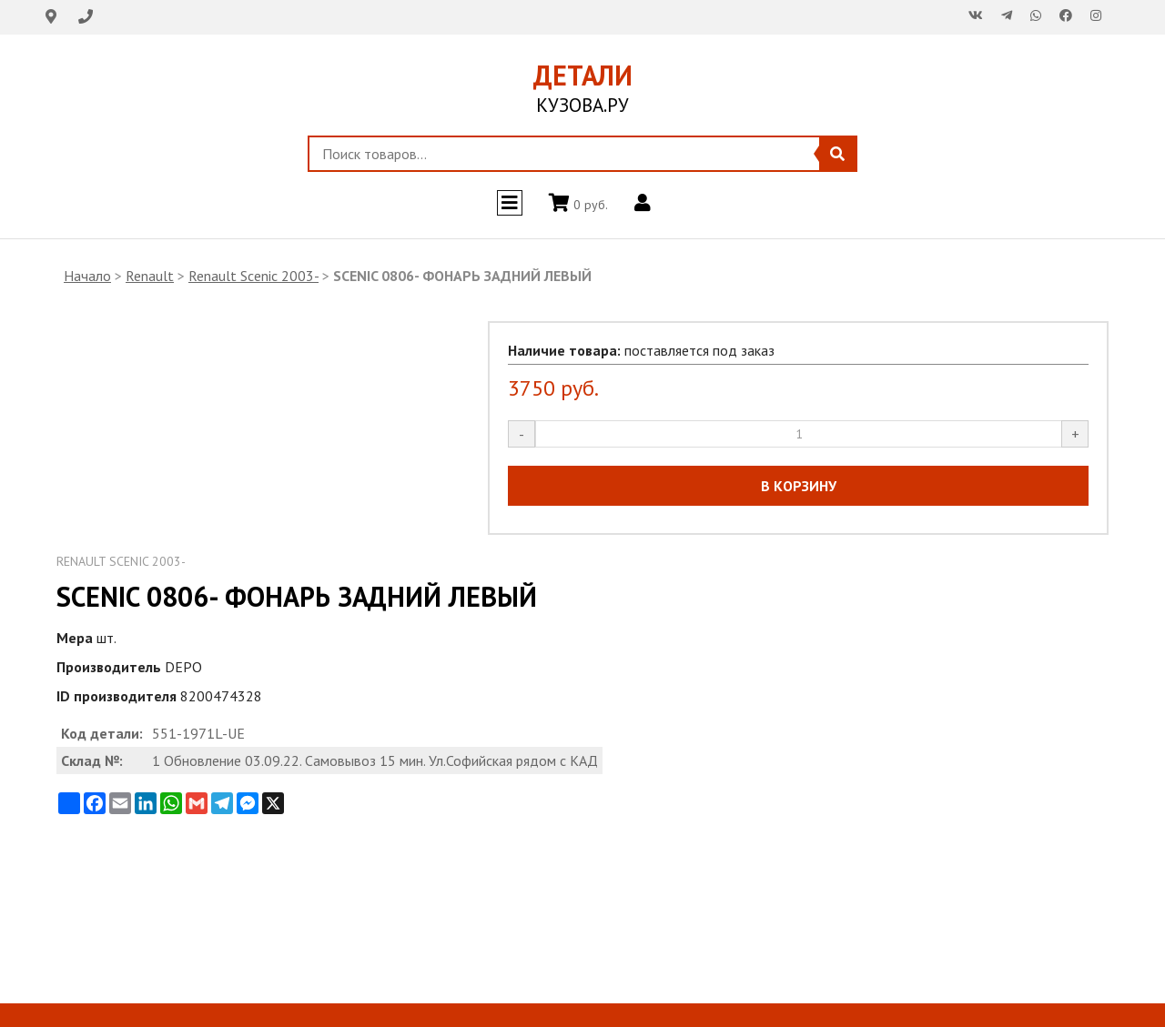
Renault (150, 276)
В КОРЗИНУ (798, 486)
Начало (87, 276)
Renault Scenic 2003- (253, 276)
